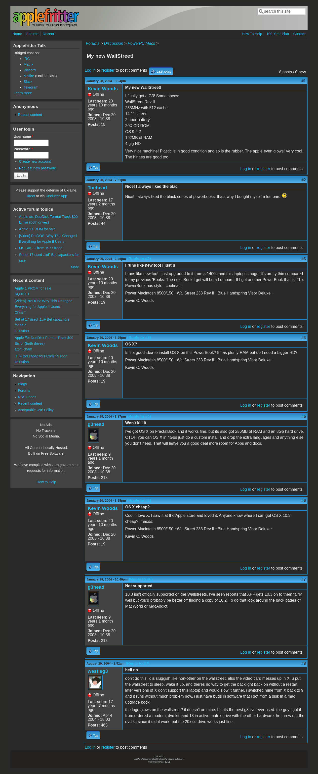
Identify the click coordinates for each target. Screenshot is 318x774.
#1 (303, 81)
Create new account (35, 161)
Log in (90, 70)
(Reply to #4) (139, 416)
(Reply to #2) (139, 259)
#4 (303, 338)
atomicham (23, 349)
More (75, 267)
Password (23, 149)
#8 (303, 663)
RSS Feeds (27, 397)
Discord (30, 70)
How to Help (46, 482)
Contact (299, 34)
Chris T (20, 312)
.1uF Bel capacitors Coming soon (41, 356)
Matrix (28, 64)
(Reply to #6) (141, 579)
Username (23, 137)
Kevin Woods (103, 88)
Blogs (22, 384)
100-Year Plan (277, 34)
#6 (303, 500)
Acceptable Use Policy (35, 410)
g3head (96, 424)
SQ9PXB (22, 294)
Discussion (113, 43)
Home (17, 34)
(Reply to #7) (138, 663)
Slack (28, 82)
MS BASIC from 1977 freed (40, 248)
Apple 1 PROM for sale (37, 229)
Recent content (30, 115)
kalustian (22, 331)
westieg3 (98, 671)
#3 (303, 259)
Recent (48, 34)
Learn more (23, 93)
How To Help (252, 34)
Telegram (31, 87)
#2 (303, 180)
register (108, 70)
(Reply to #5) (139, 500)
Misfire (29, 76)
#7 (303, 579)
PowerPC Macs (141, 43)
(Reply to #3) (139, 338)
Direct (30, 196)
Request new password (37, 168)
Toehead (97, 187)
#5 (303, 416)
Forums (32, 34)
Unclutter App (56, 196)
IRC (27, 59)
